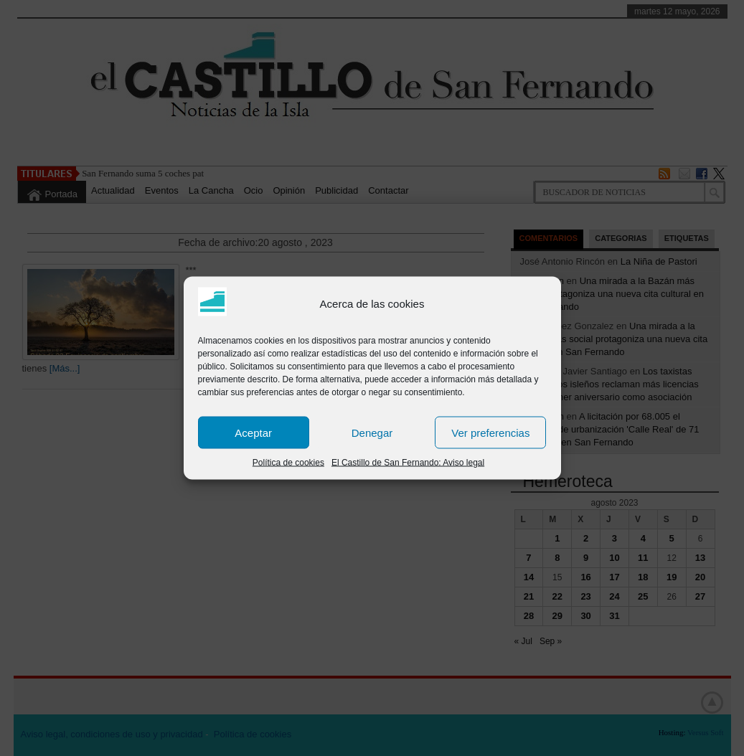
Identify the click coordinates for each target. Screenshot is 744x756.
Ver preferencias (490, 432)
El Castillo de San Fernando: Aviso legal (407, 463)
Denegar (372, 432)
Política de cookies (288, 463)
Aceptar (253, 432)
